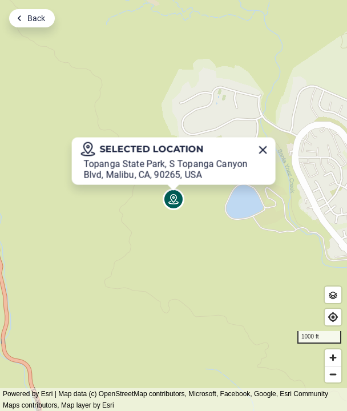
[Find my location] (333, 317)
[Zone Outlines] (333, 295)
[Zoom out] (333, 374)
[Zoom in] (333, 357)
